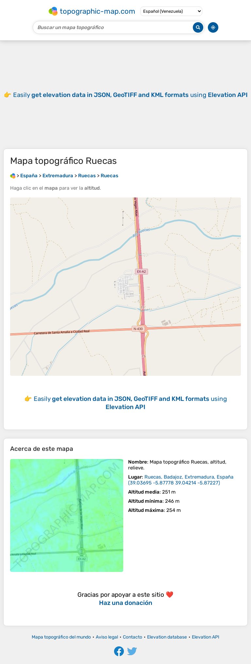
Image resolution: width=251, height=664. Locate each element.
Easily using (130, 95)
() (180, 480)
